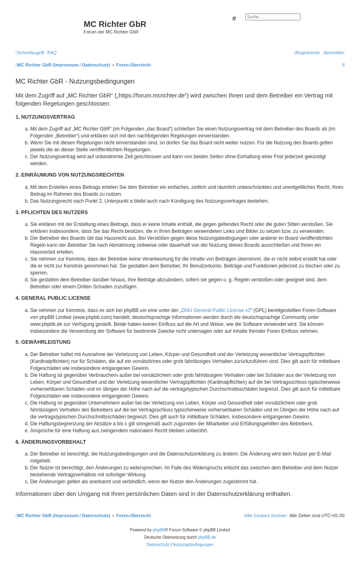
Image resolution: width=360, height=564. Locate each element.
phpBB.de (207, 537)
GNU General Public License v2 (215, 310)
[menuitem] (51, 53)
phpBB (159, 530)
